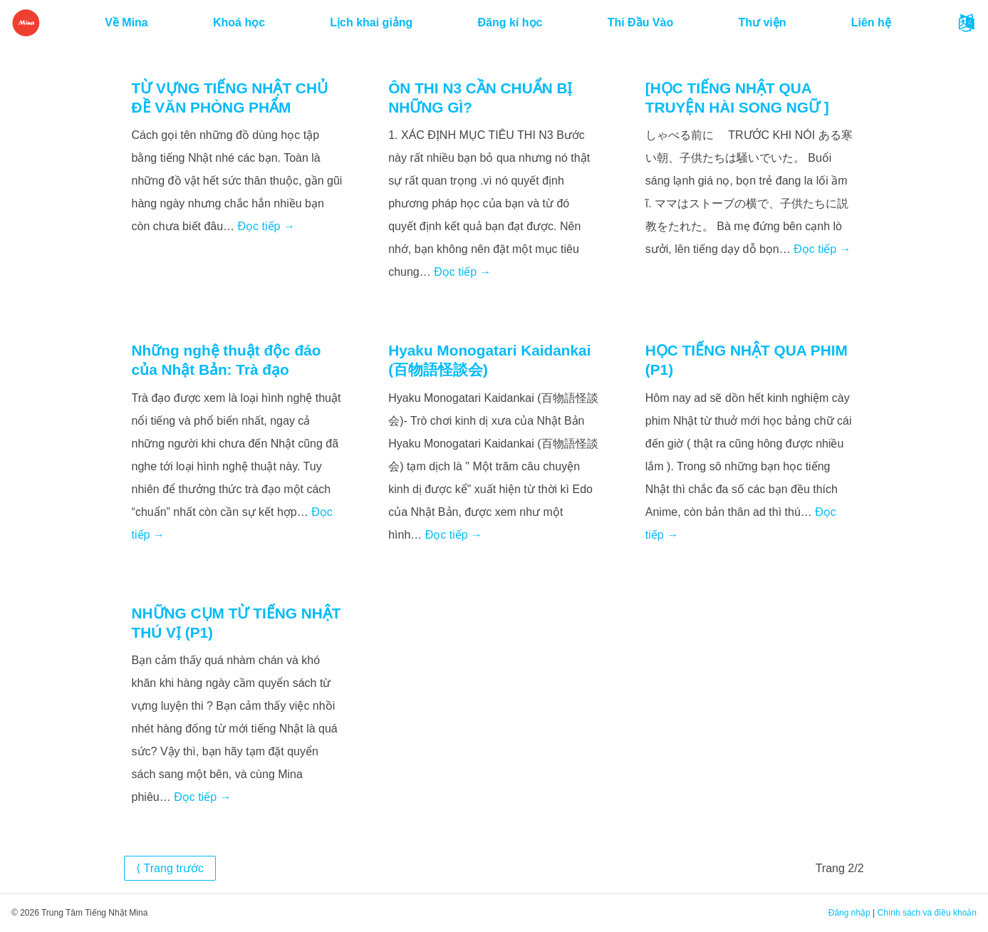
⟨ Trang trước (170, 868)
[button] (966, 23)
